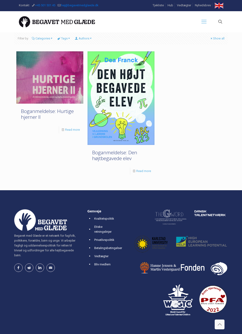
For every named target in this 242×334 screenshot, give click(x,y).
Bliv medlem (102, 264)
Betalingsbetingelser (108, 248)
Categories (42, 38)
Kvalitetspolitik (104, 218)
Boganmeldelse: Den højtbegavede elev (114, 155)
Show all (217, 38)
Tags (64, 38)
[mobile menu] (204, 22)
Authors (83, 38)
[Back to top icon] (219, 324)
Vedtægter (184, 5)
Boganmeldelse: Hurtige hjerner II (47, 114)
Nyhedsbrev (203, 5)
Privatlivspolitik (104, 240)
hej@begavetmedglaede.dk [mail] (79, 5)
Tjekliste (158, 5)
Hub (170, 5)
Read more (72, 129)
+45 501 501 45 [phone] (45, 5)
